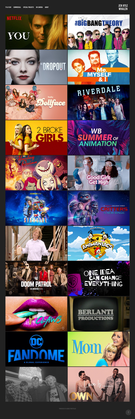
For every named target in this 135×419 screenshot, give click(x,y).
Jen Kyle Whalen (123, 7)
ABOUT (47, 7)
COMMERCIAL (17, 7)
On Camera (39, 7)
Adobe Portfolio (71, 409)
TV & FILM (8, 7)
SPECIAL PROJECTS (28, 7)
